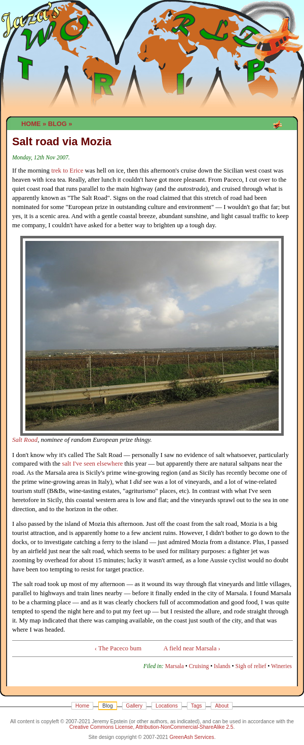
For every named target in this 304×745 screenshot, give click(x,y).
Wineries (281, 666)
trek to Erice (67, 170)
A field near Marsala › (192, 648)
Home (31, 124)
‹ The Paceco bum (118, 648)
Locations (167, 706)
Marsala (174, 666)
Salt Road (24, 439)
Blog (57, 124)
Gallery (134, 706)
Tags (196, 706)
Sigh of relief (251, 666)
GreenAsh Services (192, 737)
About (222, 706)
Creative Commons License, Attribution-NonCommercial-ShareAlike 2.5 (151, 727)
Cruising (199, 666)
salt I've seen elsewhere (92, 463)
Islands (222, 666)
